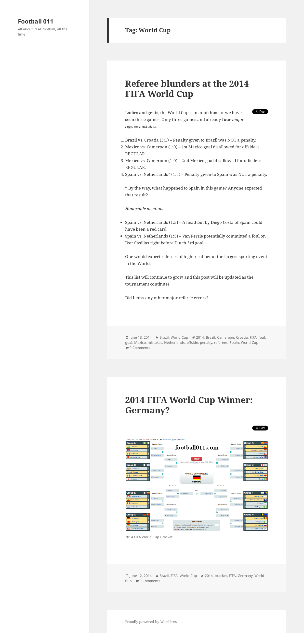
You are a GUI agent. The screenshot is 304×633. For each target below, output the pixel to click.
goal (128, 342)
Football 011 (35, 21)
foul (262, 337)
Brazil (164, 337)
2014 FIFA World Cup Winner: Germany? (189, 405)
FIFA (253, 337)
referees (221, 342)
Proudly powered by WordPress (151, 621)
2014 (200, 337)
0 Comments (140, 347)
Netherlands (174, 342)
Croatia (242, 337)
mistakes (155, 342)
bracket (221, 575)
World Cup (179, 337)
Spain (234, 342)
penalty (206, 342)
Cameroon (225, 337)
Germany (245, 575)
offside (192, 342)
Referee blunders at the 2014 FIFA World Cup (187, 88)
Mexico (140, 342)
